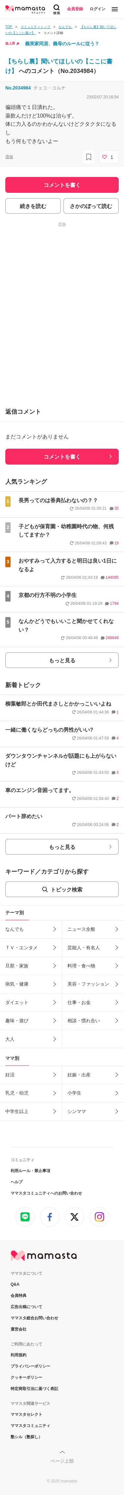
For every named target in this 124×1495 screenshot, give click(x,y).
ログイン (97, 9)
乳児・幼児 (16, 1092)
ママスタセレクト (26, 1414)
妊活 (10, 1074)
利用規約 (18, 1355)
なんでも (14, 929)
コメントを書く (62, 457)
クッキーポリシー (26, 1377)
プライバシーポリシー (30, 1366)
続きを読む (33, 206)
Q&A (15, 1284)
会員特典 (18, 1296)
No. (18, 87)
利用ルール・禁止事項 (30, 1171)
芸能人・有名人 (83, 947)
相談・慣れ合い (83, 1020)
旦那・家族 (16, 965)
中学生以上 (16, 1111)
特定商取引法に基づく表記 (34, 1389)
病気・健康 (16, 984)
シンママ (76, 1111)
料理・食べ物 (81, 965)
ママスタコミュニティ (30, 1426)
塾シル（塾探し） (26, 1437)
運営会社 (18, 1329)
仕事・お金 (79, 1002)
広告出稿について (26, 1307)
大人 (10, 1039)
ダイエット (16, 1002)
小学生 (74, 1092)
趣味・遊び (16, 1020)
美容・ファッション (88, 984)
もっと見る (62, 660)
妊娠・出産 (79, 1074)
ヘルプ (16, 1182)
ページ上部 (62, 1461)
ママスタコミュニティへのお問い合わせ (46, 1193)
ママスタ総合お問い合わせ (34, 1318)
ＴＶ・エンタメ (21, 947)
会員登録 (75, 9)
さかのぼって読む (91, 206)
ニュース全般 (81, 929)
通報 (9, 157)
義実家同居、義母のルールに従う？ (62, 43)
